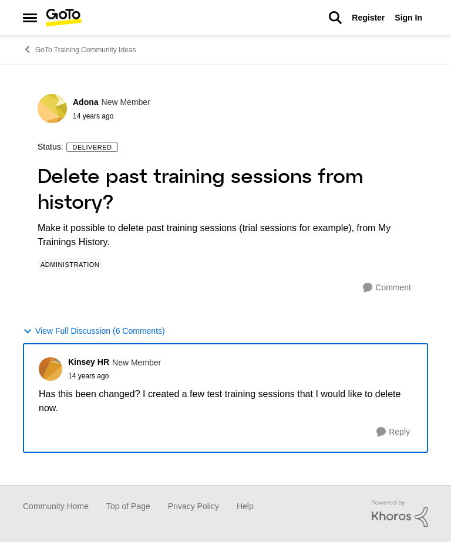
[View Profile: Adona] (52, 108)
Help (245, 506)
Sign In (408, 17)
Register (368, 17)
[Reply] (393, 432)
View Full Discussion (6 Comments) (94, 331)
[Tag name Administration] (70, 264)
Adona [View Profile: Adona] (86, 102)
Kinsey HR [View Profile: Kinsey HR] (88, 362)
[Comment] (387, 288)
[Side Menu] (30, 17)
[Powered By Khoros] (400, 513)
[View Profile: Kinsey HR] (50, 369)
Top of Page (128, 506)
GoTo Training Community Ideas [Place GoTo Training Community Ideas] (79, 49)
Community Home (56, 506)
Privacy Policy (193, 506)
